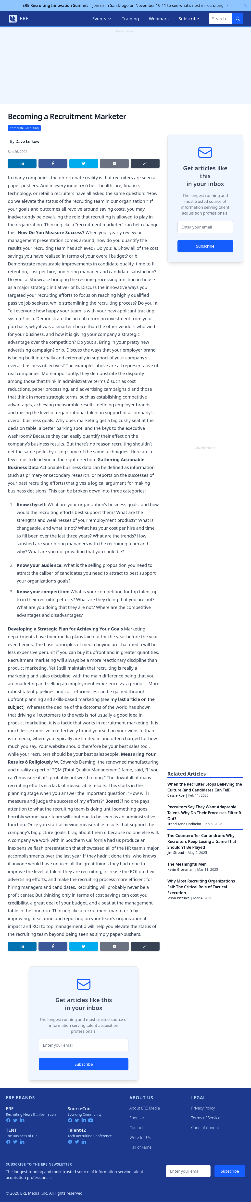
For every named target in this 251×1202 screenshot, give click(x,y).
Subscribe (84, 1064)
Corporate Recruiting (24, 128)
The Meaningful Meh (187, 864)
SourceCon (79, 1108)
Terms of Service (205, 1118)
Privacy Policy (203, 1108)
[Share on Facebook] (52, 163)
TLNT (11, 1130)
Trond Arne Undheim (184, 824)
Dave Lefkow (27, 141)
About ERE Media (144, 1108)
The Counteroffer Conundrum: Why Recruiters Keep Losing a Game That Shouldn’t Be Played (201, 841)
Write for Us (140, 1137)
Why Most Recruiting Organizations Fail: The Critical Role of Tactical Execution (201, 886)
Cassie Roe (176, 795)
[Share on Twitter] (83, 163)
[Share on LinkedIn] (22, 163)
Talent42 (77, 1130)
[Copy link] (145, 163)
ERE (10, 1108)
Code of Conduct (206, 1127)
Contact (136, 1127)
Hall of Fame (140, 1147)
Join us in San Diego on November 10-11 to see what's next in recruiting (126, 5)
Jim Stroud (175, 852)
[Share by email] (114, 163)
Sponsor (136, 1118)
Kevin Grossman (180, 869)
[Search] (237, 18)
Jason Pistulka (178, 898)
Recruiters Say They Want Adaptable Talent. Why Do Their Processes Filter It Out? (204, 812)
